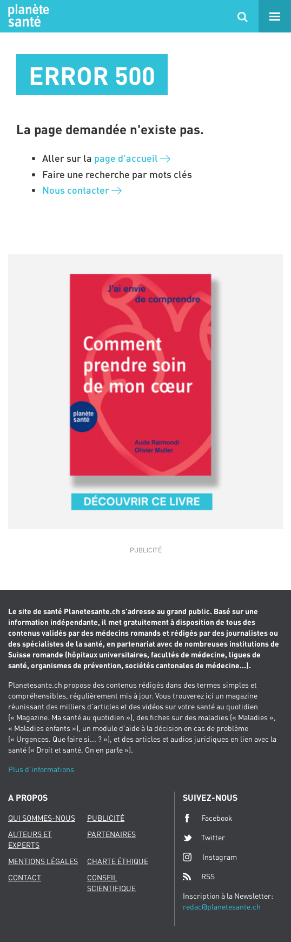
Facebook (208, 818)
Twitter (204, 837)
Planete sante (27, 16)
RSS (199, 876)
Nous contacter (82, 190)
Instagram (210, 856)
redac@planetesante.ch (222, 906)
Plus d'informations (41, 769)
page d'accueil (132, 158)
